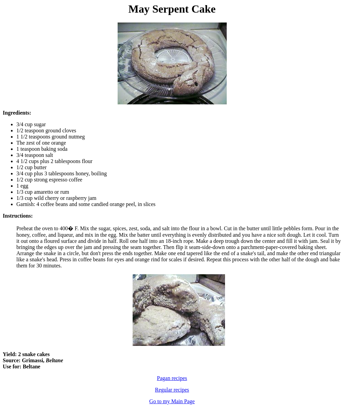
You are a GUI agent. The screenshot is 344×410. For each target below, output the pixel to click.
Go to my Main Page (172, 401)
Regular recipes (172, 390)
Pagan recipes (172, 378)
